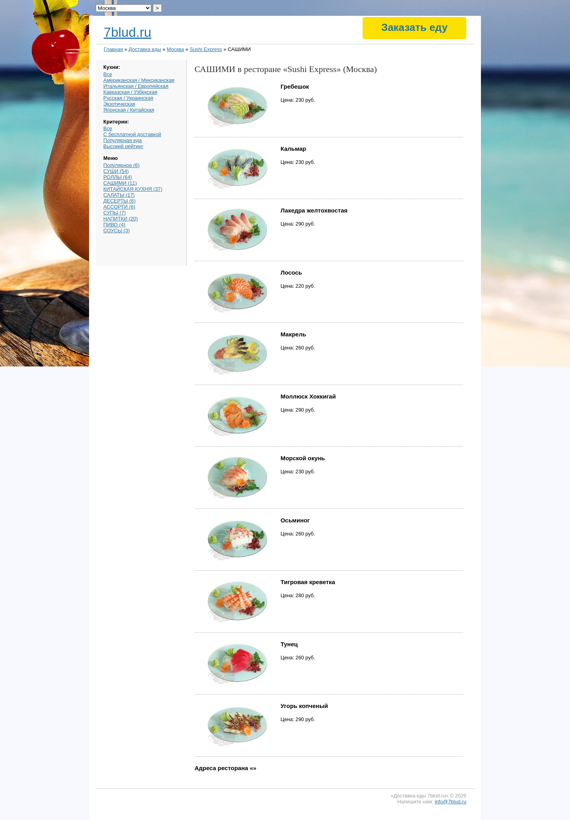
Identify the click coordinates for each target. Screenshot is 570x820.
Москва (175, 49)
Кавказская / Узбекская (130, 92)
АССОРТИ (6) (119, 207)
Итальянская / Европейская (135, 86)
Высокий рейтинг (123, 146)
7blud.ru (127, 32)
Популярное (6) (121, 165)
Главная (113, 49)
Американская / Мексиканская (138, 80)
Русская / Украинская (128, 98)
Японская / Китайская (128, 110)
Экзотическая (119, 104)
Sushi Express (206, 49)
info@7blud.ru (450, 802)
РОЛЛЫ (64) (117, 177)
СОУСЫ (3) (116, 230)
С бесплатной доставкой (132, 134)
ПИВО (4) (114, 225)
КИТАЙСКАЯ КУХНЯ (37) (132, 189)
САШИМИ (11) (120, 183)
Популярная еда (122, 140)
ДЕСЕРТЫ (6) (119, 201)
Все (107, 74)
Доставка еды (145, 49)
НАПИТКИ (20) (120, 219)
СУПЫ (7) (114, 213)
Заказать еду (414, 27)
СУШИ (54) (116, 171)
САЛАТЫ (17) (119, 195)
